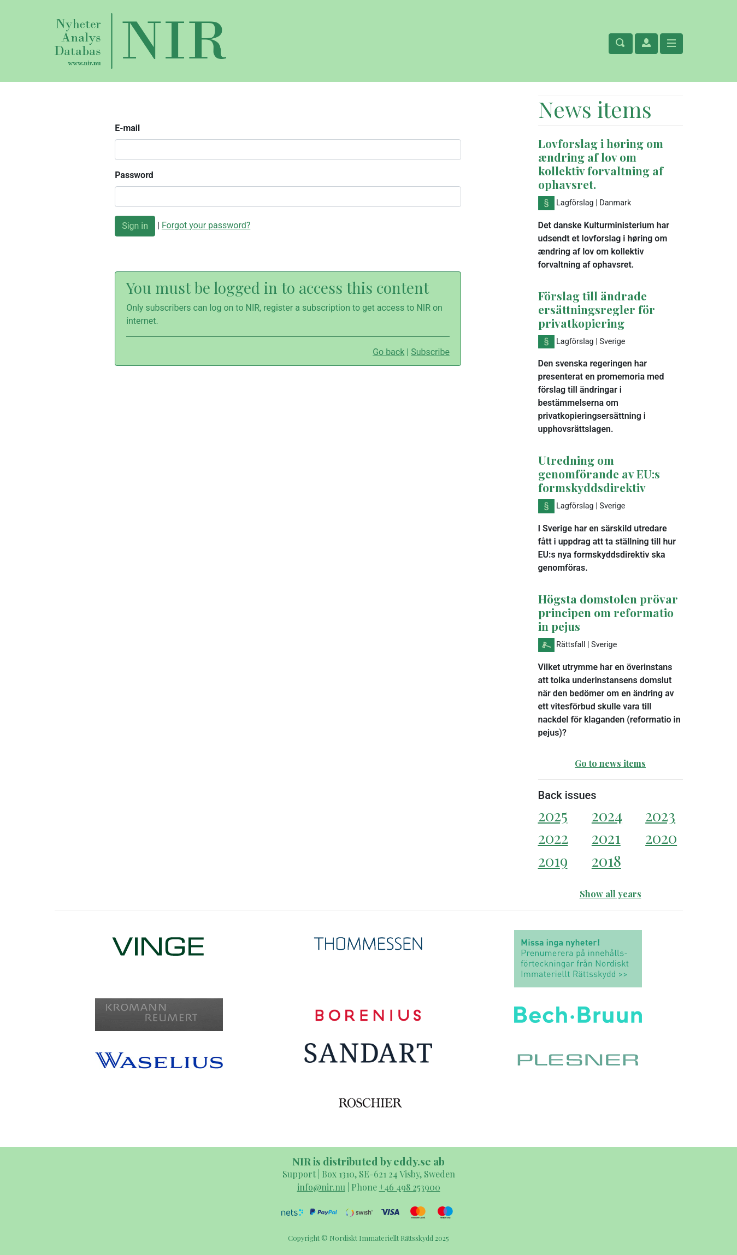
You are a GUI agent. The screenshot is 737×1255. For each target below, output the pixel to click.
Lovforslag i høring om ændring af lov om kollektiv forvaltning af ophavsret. (600, 163)
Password (134, 175)
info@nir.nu (321, 1187)
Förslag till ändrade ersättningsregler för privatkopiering (596, 309)
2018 (606, 860)
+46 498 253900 (409, 1187)
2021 (606, 837)
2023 (660, 815)
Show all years (610, 893)
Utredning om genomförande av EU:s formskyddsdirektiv (599, 473)
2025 (553, 815)
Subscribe (430, 352)
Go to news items (610, 763)
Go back (388, 352)
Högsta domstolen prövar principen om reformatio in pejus (608, 612)
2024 (607, 815)
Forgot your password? (206, 225)
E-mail (127, 128)
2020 (661, 837)
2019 (553, 860)
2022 (553, 837)
